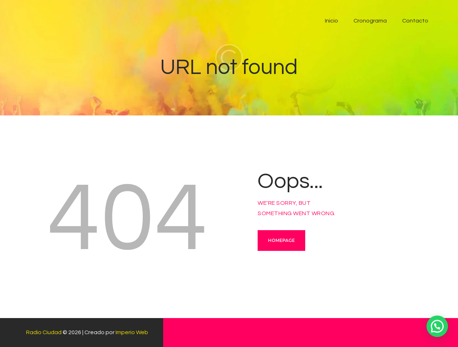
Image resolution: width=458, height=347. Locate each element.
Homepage (281, 240)
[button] (437, 326)
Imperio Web (132, 332)
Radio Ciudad (44, 332)
